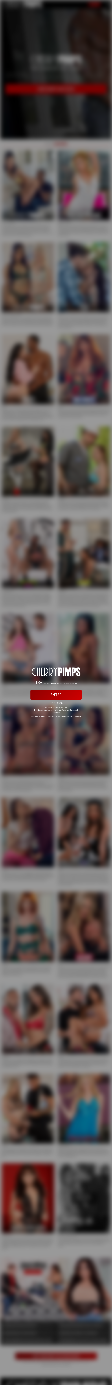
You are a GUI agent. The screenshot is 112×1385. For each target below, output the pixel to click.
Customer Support (74, 716)
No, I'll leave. (56, 702)
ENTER (56, 694)
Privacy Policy (61, 710)
